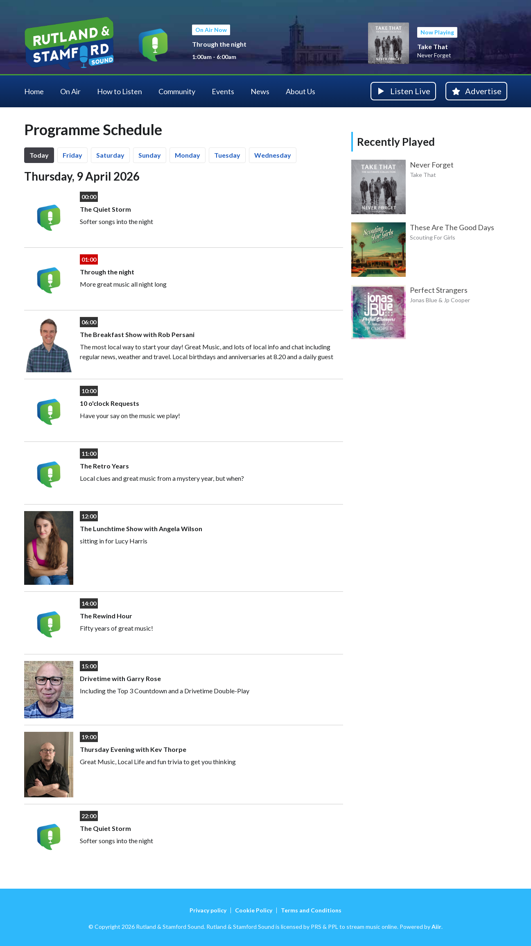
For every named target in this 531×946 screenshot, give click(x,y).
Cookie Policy (253, 910)
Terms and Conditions (311, 910)
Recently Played (396, 141)
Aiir (436, 926)
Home (34, 91)
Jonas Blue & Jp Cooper (440, 299)
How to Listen (119, 91)
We (272, 155)
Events (223, 91)
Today (39, 155)
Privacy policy (208, 910)
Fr (72, 155)
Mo (187, 155)
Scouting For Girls (432, 237)
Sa (110, 155)
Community (176, 91)
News (260, 91)
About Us (300, 91)
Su (149, 155)
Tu (227, 155)
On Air (70, 91)
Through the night (219, 44)
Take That (432, 46)
